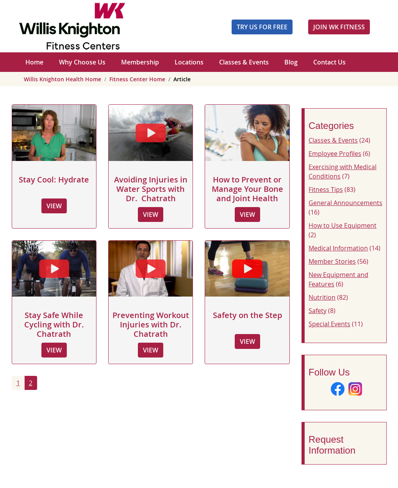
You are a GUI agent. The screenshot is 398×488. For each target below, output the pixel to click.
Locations (189, 62)
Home (34, 62)
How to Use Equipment (343, 225)
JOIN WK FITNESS (339, 27)
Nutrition (322, 297)
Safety (318, 310)
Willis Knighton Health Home (62, 79)
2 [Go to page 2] (30, 383)
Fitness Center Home (137, 79)
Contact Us (329, 62)
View (54, 206)
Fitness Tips (326, 189)
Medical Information (338, 248)
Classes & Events (244, 62)
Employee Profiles (335, 153)
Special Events (329, 324)
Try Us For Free (262, 27)
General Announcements (345, 202)
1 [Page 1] (18, 383)
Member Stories (332, 261)
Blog (291, 62)
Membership (140, 62)
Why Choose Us (82, 62)
